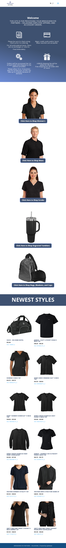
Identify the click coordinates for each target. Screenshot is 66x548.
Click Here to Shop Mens (33, 160)
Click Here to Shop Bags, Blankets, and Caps (33, 285)
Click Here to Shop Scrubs (33, 200)
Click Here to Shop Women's (33, 121)
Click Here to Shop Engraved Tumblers (33, 245)
